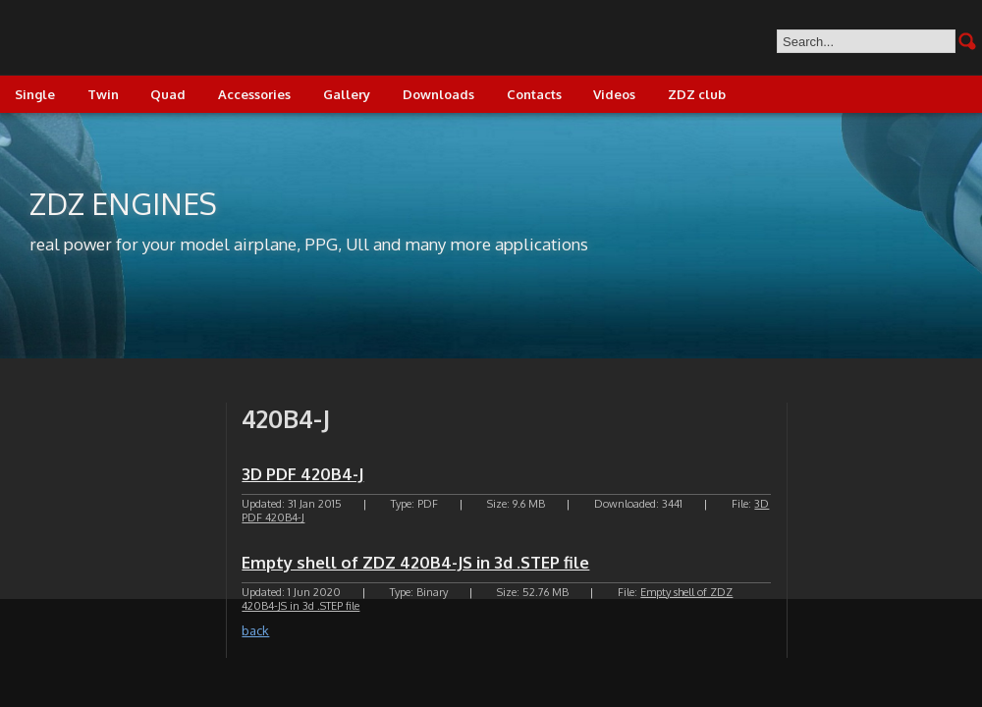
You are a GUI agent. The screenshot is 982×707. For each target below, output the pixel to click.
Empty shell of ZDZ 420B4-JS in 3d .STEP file (415, 562)
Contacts (534, 94)
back (255, 630)
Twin (103, 94)
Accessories (254, 94)
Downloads (438, 94)
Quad (168, 94)
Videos (614, 94)
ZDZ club (697, 94)
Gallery (346, 94)
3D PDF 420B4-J (302, 473)
